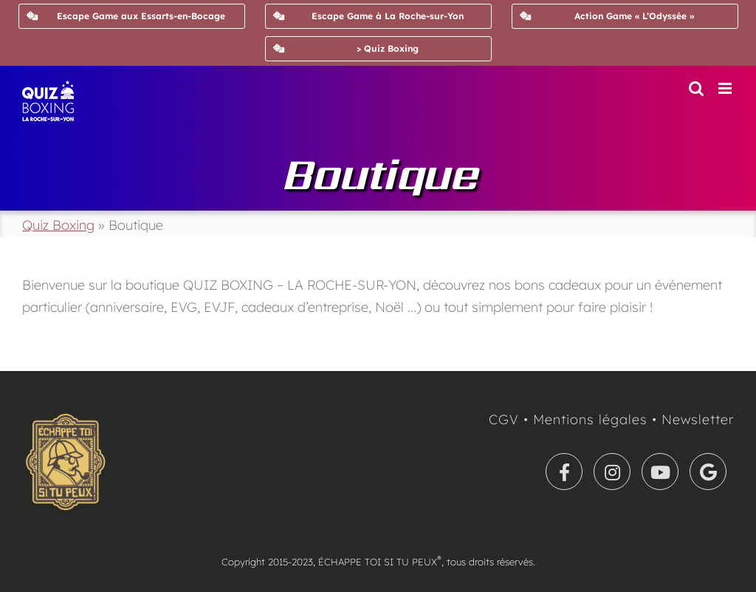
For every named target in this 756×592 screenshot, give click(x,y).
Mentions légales (590, 419)
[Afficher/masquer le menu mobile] (726, 88)
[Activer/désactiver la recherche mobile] (696, 88)
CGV (504, 419)
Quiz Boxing (58, 225)
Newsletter (698, 419)
